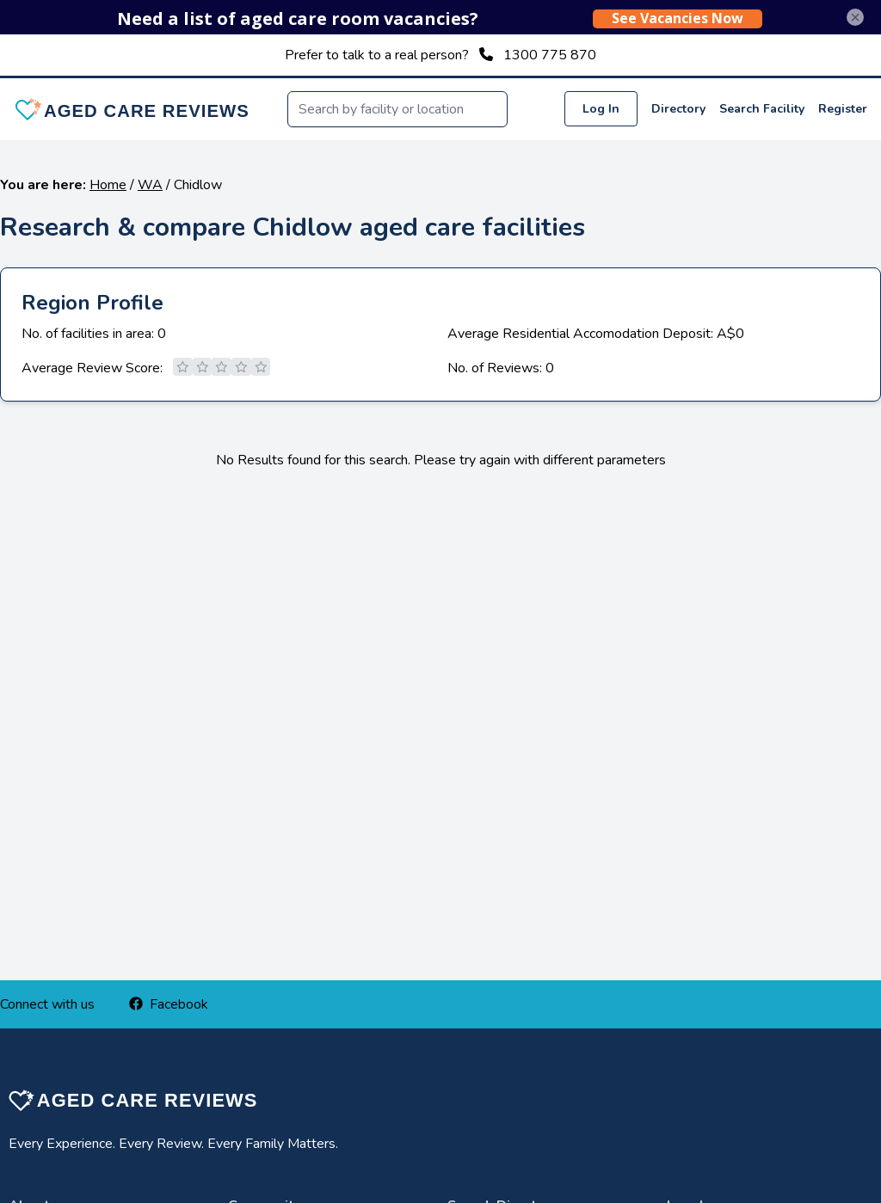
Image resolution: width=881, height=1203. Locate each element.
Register (842, 109)
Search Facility (761, 109)
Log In (600, 109)
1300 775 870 (549, 55)
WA (150, 184)
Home (107, 184)
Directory (678, 109)
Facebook (168, 1004)
